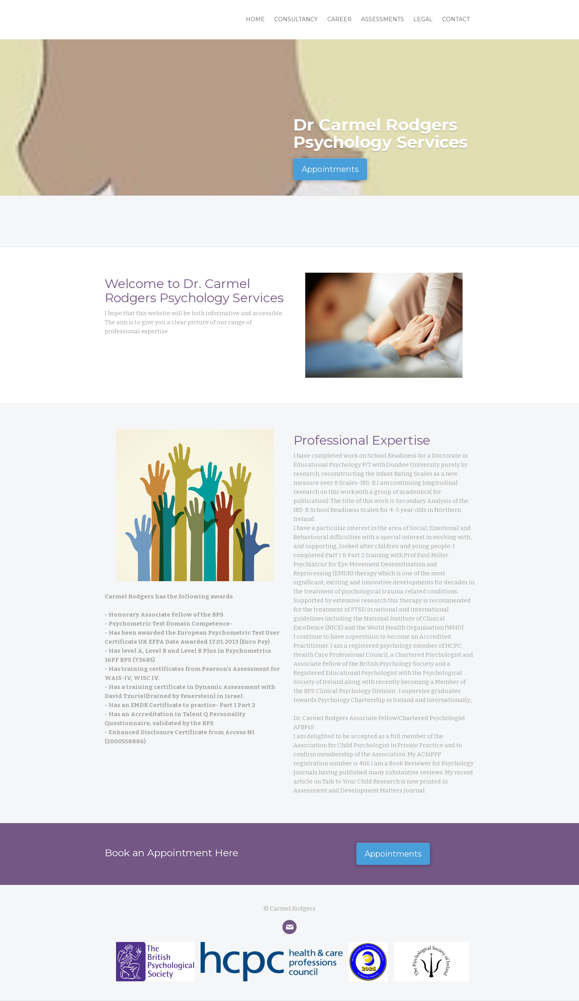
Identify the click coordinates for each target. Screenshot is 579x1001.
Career (339, 19)
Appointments (330, 169)
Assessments (382, 19)
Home (255, 19)
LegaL (423, 19)
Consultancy (296, 19)
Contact (456, 19)
